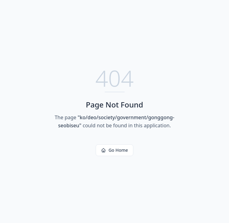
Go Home (114, 150)
